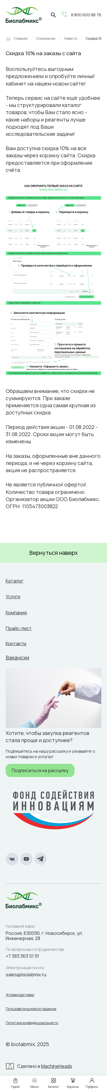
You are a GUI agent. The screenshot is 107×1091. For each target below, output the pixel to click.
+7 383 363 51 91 (22, 956)
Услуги (13, 596)
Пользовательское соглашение (31, 1009)
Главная (21, 38)
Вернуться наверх (53, 553)
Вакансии (17, 657)
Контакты (16, 643)
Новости (70, 38)
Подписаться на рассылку (40, 770)
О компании (45, 38)
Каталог (14, 581)
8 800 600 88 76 (86, 14)
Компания (16, 612)
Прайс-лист (19, 628)
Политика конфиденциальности (32, 1023)
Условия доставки (20, 995)
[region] (53, 40)
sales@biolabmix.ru (26, 974)
